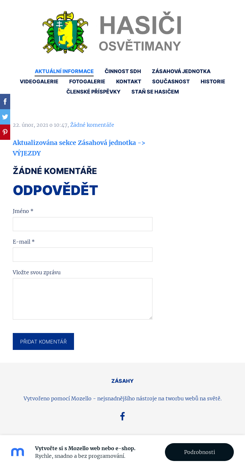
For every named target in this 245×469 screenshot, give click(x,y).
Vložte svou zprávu (37, 272)
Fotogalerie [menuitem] (87, 81)
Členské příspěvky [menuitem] (93, 91)
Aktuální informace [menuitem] (64, 71)
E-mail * (24, 241)
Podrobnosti (199, 452)
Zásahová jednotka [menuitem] (181, 71)
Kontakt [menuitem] (128, 81)
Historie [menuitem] (213, 81)
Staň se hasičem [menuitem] (155, 91)
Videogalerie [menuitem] (39, 81)
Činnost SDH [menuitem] (123, 71)
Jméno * (23, 211)
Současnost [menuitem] (171, 81)
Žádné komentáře (92, 125)
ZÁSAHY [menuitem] (122, 381)
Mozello (81, 398)
